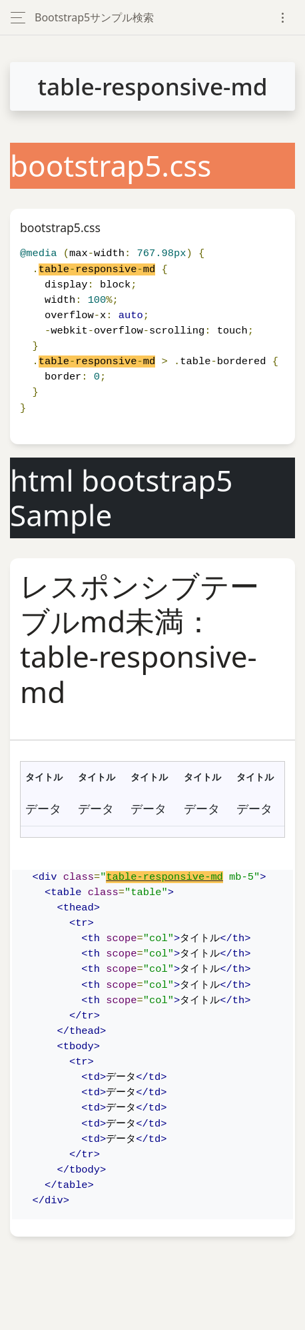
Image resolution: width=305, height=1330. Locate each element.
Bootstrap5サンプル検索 (94, 17)
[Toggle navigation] (282, 18)
